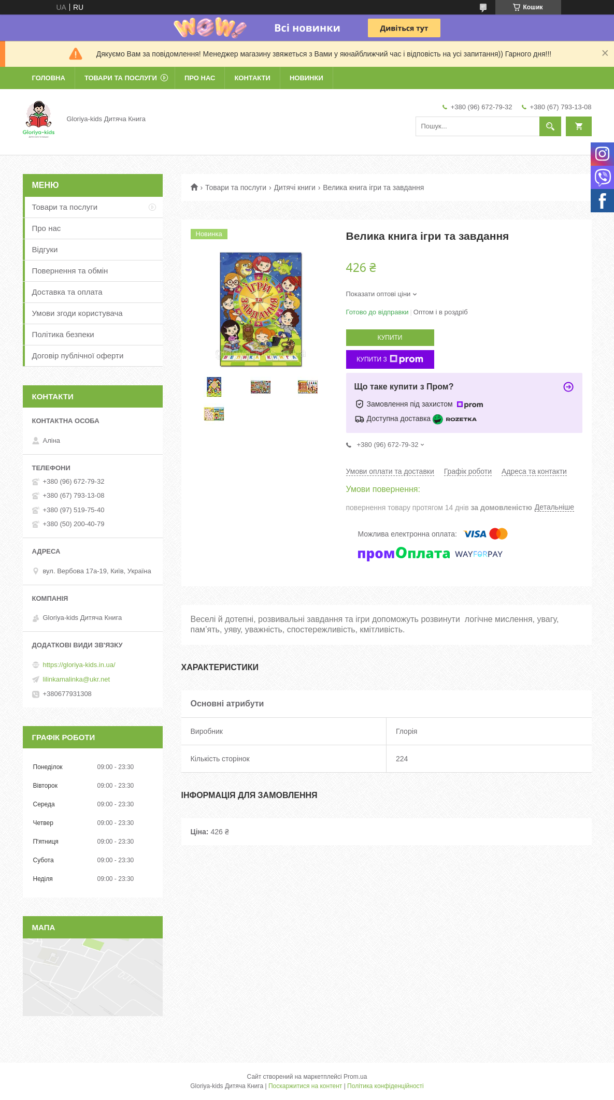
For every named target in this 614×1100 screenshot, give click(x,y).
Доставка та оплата (67, 291)
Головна (48, 78)
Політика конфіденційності (385, 1086)
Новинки (306, 78)
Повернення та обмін (70, 270)
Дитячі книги (295, 187)
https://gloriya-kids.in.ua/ (79, 665)
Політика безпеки (63, 334)
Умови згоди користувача (77, 313)
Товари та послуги (120, 78)
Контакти (252, 78)
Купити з (389, 359)
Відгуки (45, 249)
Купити (390, 337)
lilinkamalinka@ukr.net (76, 679)
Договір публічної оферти (78, 355)
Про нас (199, 78)
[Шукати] (550, 126)
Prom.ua (355, 1076)
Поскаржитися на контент (305, 1086)
